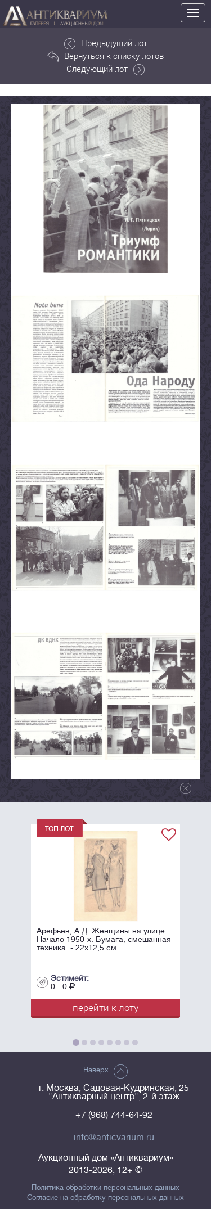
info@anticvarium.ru (114, 1138)
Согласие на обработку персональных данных (105, 1198)
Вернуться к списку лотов (105, 56)
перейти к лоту (105, 1007)
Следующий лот (105, 69)
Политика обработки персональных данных (105, 1187)
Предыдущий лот (105, 43)
